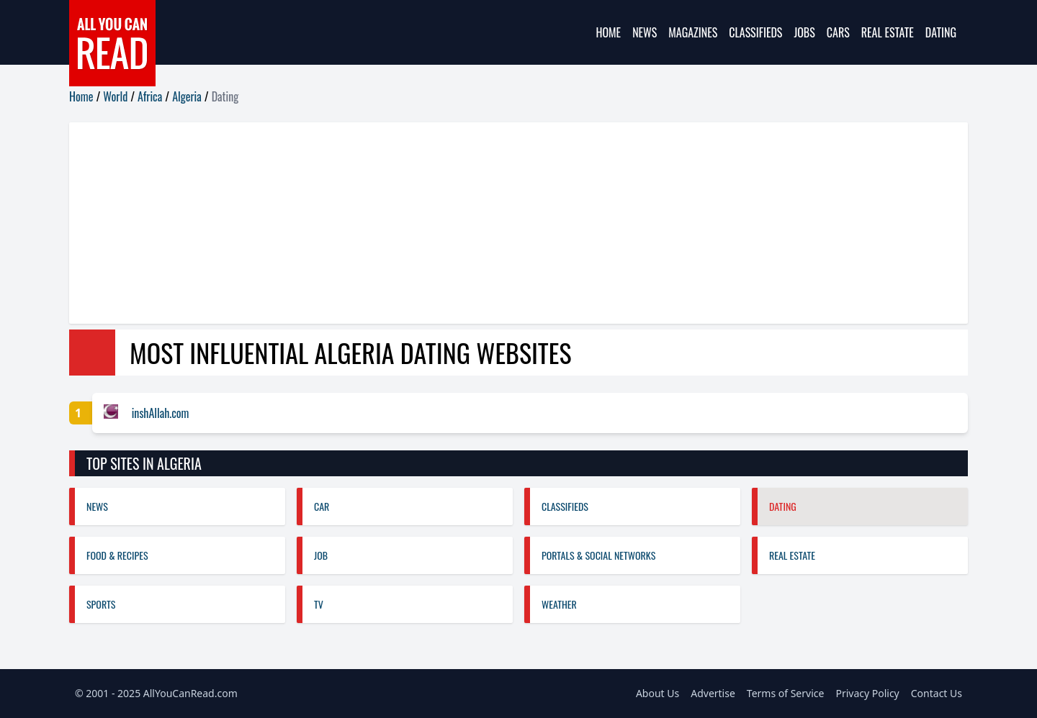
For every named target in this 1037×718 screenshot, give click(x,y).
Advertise (713, 693)
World (115, 96)
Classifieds (755, 32)
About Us (657, 693)
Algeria (187, 96)
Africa (150, 96)
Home (608, 32)
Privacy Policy (867, 693)
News (644, 32)
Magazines (692, 32)
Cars (838, 32)
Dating (940, 32)
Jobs (804, 32)
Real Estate (887, 32)
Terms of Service (786, 693)
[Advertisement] (501, 223)
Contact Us (936, 693)
